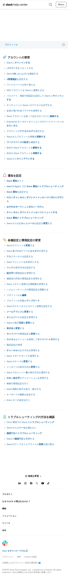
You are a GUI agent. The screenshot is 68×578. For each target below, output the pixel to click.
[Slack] (31, 545)
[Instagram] (25, 483)
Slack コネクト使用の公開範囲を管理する (27, 284)
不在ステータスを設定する (20, 256)
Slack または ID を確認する (22, 73)
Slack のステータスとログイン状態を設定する (29, 306)
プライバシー (8, 556)
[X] (37, 483)
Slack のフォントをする (20, 245)
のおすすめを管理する (23, 350)
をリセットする (20, 68)
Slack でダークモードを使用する (23, 355)
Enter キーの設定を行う (18, 400)
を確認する (23, 142)
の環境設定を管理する (21, 273)
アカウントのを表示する (25, 131)
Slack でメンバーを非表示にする (23, 262)
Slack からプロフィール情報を (26, 136)
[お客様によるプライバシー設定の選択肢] (23, 562)
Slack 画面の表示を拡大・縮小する (24, 389)
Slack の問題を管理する (20, 438)
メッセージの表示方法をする (23, 366)
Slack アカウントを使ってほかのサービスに (33, 116)
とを (32, 212)
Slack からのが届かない (22, 427)
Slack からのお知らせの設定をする (29, 223)
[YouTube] (42, 483)
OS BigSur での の (35, 186)
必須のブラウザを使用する (24, 110)
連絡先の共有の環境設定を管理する (24, 278)
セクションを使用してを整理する (33, 339)
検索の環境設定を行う (18, 383)
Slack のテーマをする (19, 361)
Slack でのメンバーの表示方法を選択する (28, 372)
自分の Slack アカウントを (24, 147)
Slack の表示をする (20, 322)
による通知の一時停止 (25, 206)
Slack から (20, 158)
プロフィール (11, 44)
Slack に (18, 62)
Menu (61, 4)
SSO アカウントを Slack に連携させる (25, 90)
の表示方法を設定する (21, 267)
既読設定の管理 (14, 344)
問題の (24, 433)
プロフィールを (16, 295)
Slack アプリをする (27, 251)
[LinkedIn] (19, 483)
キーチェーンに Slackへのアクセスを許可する (29, 105)
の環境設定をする (23, 333)
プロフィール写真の (23, 300)
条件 (19, 556)
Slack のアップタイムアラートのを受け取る (30, 444)
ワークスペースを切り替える (21, 84)
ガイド (15, 180)
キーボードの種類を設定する (21, 394)
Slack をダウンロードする (15, 551)
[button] (34, 476)
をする (20, 311)
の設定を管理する (22, 317)
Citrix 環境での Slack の (30, 422)
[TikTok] (48, 483)
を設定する (17, 79)
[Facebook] (31, 483)
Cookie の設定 (30, 556)
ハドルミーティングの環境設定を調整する (27, 289)
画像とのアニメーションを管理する (27, 378)
